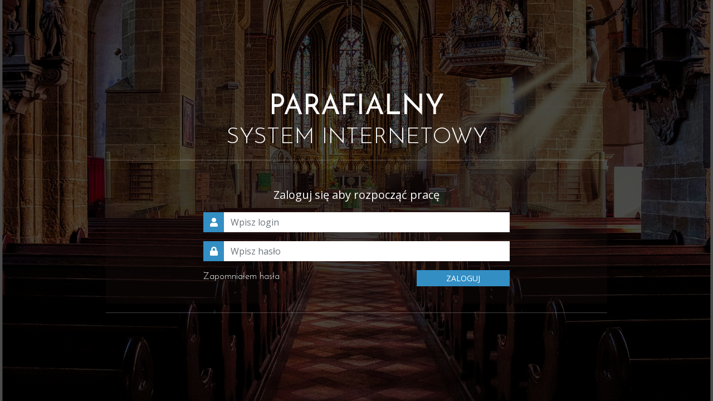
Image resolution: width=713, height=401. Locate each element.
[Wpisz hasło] (367, 251)
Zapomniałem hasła (241, 276)
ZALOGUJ (463, 278)
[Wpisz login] (367, 222)
